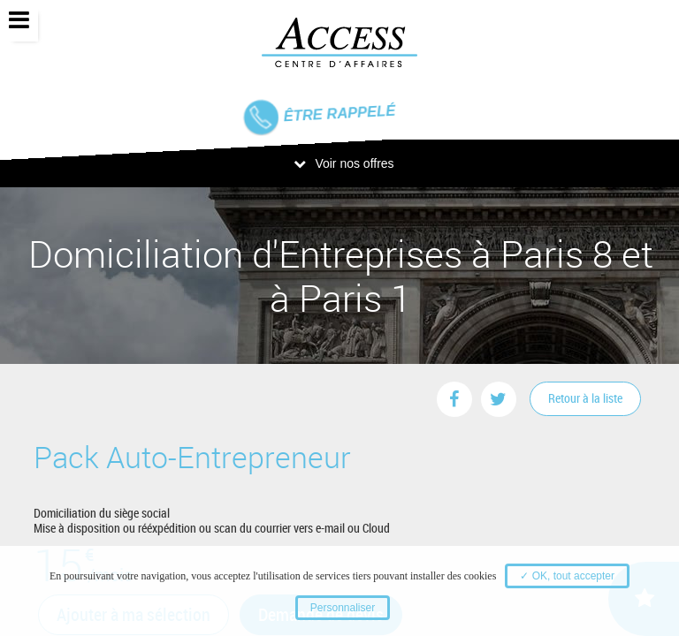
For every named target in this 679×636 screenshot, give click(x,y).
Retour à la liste (585, 398)
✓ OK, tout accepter (567, 576)
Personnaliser (342, 608)
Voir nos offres (343, 163)
